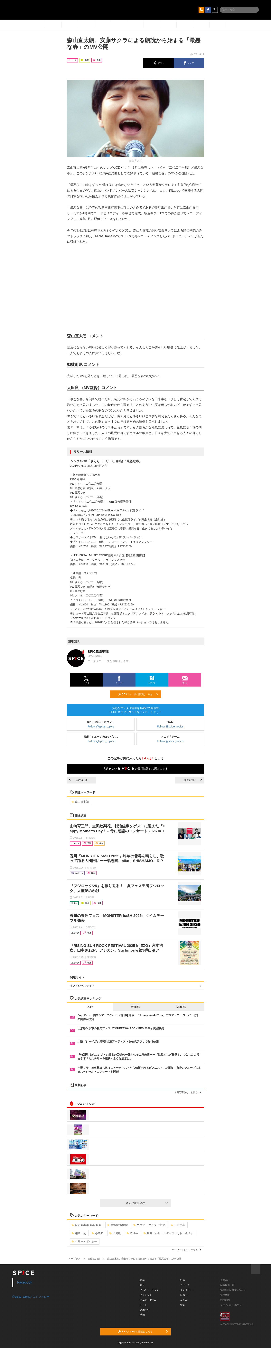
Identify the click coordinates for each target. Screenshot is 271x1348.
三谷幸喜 (178, 1225)
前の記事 (78, 780)
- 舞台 (142, 1285)
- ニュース (184, 1285)
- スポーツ (144, 1309)
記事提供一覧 (227, 1285)
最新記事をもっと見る (187, 1092)
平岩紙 (115, 1233)
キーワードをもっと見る (186, 1249)
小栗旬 (97, 1233)
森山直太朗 (80, 801)
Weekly (135, 1006)
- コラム (183, 1299)
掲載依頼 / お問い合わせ (233, 1290)
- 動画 (182, 1280)
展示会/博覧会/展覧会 (86, 1225)
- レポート (184, 1295)
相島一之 (79, 1233)
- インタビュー (186, 1290)
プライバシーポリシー (232, 1305)
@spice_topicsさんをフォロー (30, 1296)
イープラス (74, 1258)
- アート (143, 1305)
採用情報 (225, 1295)
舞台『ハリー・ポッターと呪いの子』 (168, 1233)
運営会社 (225, 1280)
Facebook (24, 1282)
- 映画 (142, 1314)
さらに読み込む (147, 1203)
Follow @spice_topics (101, 726)
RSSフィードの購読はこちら (138, 694)
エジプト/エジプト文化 (149, 1225)
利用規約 (225, 1299)
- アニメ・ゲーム (147, 1299)
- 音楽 (142, 1280)
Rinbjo (132, 1233)
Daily (90, 1006)
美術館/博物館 (117, 1225)
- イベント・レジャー (150, 1290)
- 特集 (182, 1305)
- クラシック (145, 1295)
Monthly (181, 1006)
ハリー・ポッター (84, 1241)
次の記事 (193, 780)
